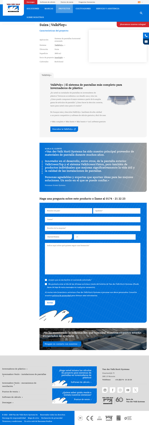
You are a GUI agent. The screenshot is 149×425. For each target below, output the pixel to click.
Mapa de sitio (33, 418)
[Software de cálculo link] (24, 397)
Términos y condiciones (12, 421)
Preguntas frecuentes (87, 2)
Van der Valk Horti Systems (13, 8)
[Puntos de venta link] (24, 392)
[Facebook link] (112, 390)
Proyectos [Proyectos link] (64, 9)
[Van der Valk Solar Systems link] (109, 418)
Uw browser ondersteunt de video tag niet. (118, 46)
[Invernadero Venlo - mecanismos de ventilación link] (24, 384)
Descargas (31, 2)
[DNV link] (80, 418)
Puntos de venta (67, 2)
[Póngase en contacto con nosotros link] (93, 339)
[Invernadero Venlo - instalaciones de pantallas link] (24, 376)
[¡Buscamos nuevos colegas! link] (133, 24)
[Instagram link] (120, 390)
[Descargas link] (24, 402)
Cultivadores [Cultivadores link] (83, 9)
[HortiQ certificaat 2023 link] (118, 418)
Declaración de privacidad (51, 418)
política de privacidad (61, 295)
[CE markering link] (90, 418)
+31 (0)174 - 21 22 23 (123, 380)
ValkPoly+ (59, 45)
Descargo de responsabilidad (14, 418)
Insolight (59, 57)
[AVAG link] (99, 418)
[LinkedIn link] (105, 390)
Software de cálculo (47, 2)
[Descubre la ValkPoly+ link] (64, 129)
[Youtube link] (128, 390)
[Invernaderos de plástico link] (24, 369)
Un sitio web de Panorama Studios (38, 421)
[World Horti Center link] (128, 418)
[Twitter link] (135, 390)
